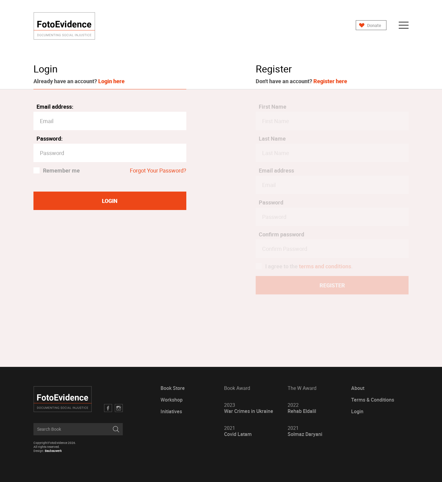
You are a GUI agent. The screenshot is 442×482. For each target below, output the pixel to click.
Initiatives (171, 411)
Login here (111, 81)
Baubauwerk (53, 451)
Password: (50, 138)
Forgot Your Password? (158, 170)
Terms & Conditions (372, 400)
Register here (330, 81)
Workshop (172, 400)
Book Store (173, 388)
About (357, 388)
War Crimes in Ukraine (248, 408)
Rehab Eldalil (302, 408)
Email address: (55, 106)
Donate (374, 25)
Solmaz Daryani (305, 431)
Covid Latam (238, 431)
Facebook (108, 408)
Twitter (119, 408)
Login (357, 411)
